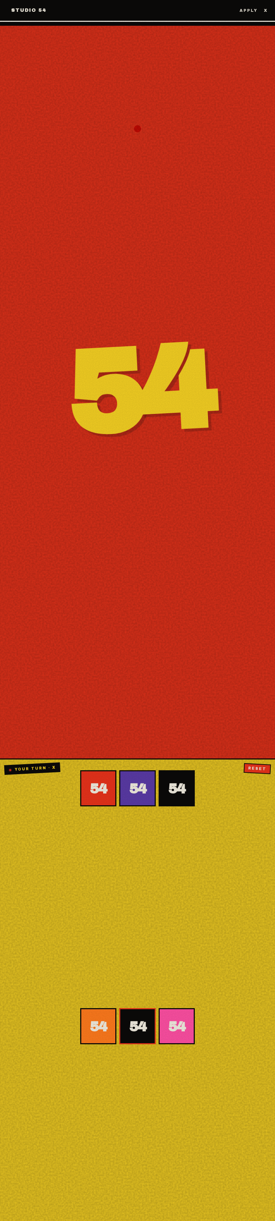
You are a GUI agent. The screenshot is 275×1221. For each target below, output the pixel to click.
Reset (257, 768)
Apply (248, 10)
